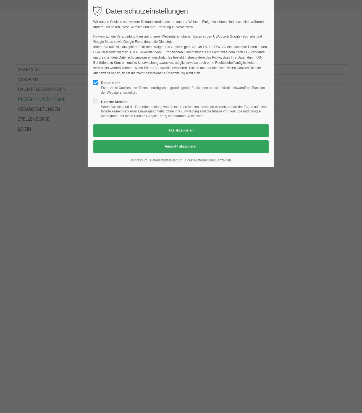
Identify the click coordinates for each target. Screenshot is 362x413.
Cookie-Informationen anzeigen (208, 160)
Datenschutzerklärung (166, 160)
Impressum (139, 160)
